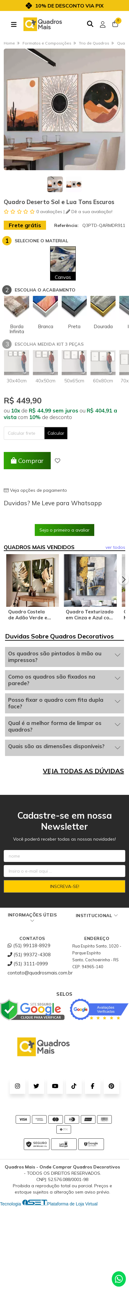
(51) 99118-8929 (29, 949)
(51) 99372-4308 (29, 958)
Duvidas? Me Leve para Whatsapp (53, 503)
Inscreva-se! (64, 889)
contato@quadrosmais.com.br (40, 976)
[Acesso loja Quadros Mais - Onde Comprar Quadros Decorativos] (103, 24)
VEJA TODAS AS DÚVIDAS (83, 774)
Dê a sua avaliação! (89, 211)
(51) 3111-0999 (28, 967)
